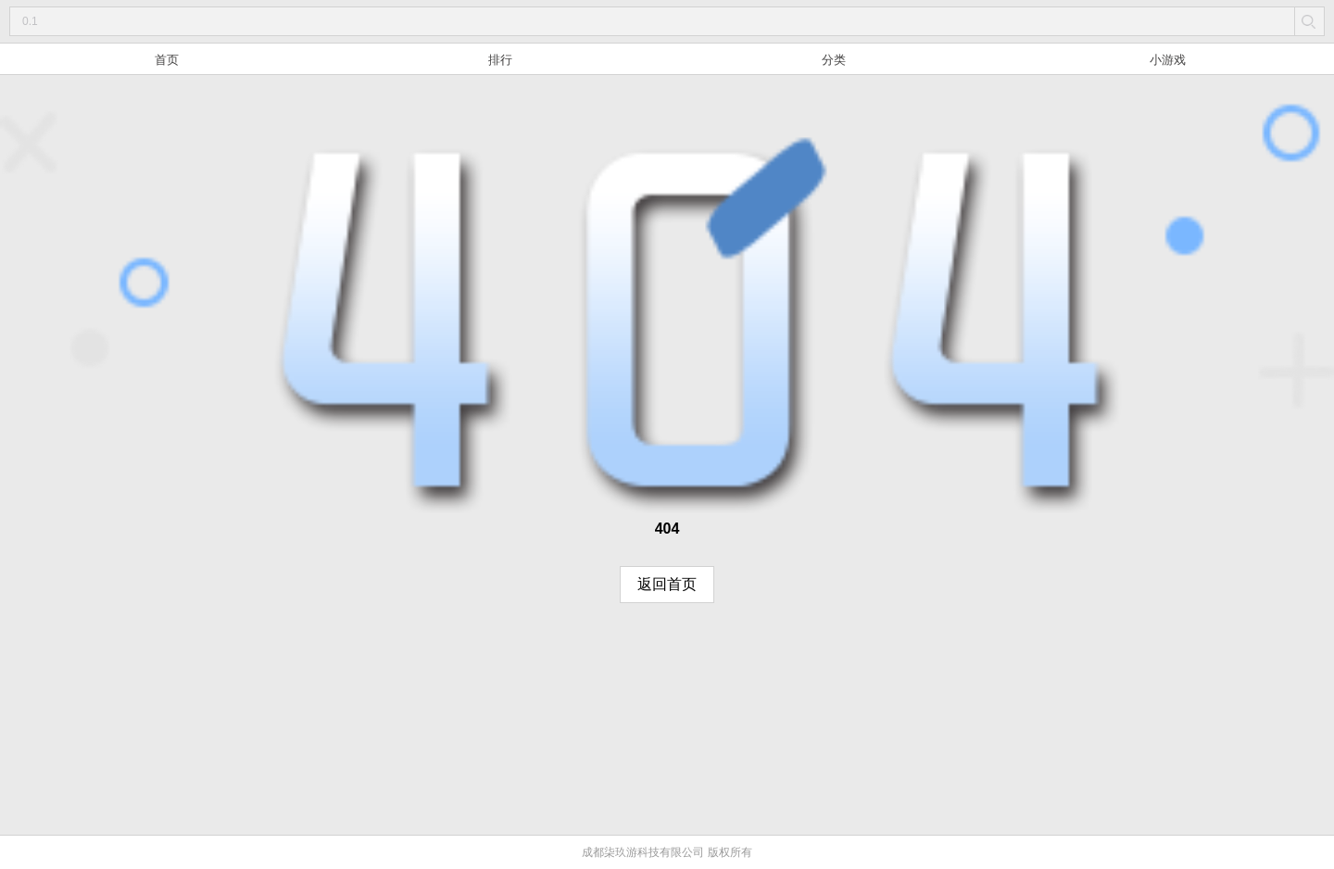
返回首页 (667, 584)
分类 (834, 60)
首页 (167, 60)
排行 (500, 60)
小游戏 (1168, 60)
